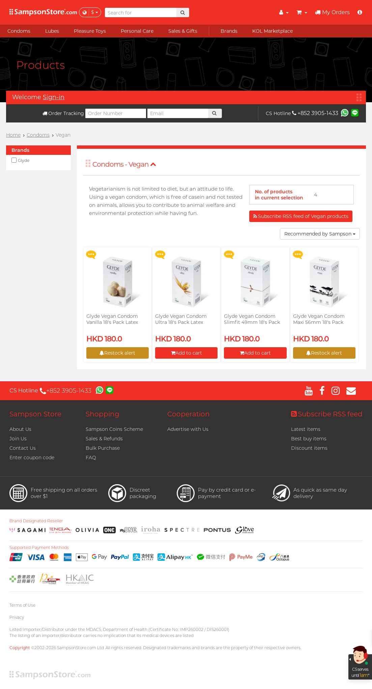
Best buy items (308, 439)
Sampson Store (35, 414)
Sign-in (53, 97)
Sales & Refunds (104, 439)
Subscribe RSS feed (327, 414)
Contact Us (22, 448)
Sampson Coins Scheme (114, 429)
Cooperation (188, 414)
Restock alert (117, 353)
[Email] (177, 113)
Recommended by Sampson (319, 234)
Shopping (102, 414)
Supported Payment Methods (39, 548)
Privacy (16, 617)
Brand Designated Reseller (36, 521)
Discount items (309, 448)
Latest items (305, 429)
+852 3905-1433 (315, 113)
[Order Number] (115, 113)
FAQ (91, 457)
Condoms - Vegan (124, 164)
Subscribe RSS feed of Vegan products (300, 216)
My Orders (332, 12)
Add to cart (186, 353)
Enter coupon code (31, 457)
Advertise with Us (187, 429)
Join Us (18, 439)
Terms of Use (22, 605)
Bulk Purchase (103, 448)
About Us (20, 429)
